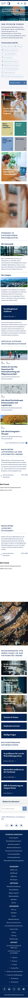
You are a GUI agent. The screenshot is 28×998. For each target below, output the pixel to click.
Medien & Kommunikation (10, 61)
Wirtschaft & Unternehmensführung (12, 76)
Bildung (18, 46)
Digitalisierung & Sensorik (10, 50)
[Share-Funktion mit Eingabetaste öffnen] (6, 825)
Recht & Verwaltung (8, 72)
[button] (14, 476)
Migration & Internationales (10, 65)
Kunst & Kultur (7, 57)
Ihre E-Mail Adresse (8, 809)
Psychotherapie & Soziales (10, 68)
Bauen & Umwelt (7, 46)
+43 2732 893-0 (14, 953)
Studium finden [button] (17, 82)
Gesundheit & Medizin (9, 54)
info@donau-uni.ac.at (14, 951)
